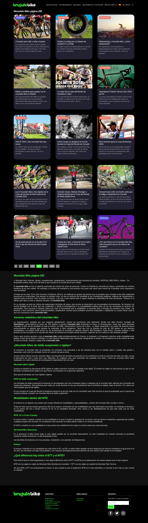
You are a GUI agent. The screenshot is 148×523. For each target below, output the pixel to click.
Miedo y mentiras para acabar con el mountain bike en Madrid (30, 93)
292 (38, 266)
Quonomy (79, 500)
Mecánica (77, 5)
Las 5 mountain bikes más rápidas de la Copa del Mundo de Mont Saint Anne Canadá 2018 (31, 194)
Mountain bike (52, 5)
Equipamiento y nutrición (92, 5)
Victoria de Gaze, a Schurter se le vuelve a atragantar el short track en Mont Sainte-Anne (73, 244)
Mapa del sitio (49, 498)
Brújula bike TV (111, 5)
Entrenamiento (65, 5)
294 (51, 266)
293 (44, 266)
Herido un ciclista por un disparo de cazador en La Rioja (71, 42)
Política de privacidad (52, 505)
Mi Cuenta (126, 5)
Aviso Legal (49, 500)
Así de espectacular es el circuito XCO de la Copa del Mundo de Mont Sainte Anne (31, 244)
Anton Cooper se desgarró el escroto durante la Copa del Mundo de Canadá (73, 143)
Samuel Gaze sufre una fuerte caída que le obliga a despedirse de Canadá (115, 193)
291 (32, 266)
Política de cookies (51, 503)
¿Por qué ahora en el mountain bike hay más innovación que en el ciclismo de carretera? (115, 244)
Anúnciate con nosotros (52, 502)
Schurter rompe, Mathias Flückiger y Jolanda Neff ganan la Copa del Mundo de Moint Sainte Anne (73, 194)
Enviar (111, 506)
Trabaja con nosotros (52, 508)
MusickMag (80, 498)
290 (25, 266)
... (20, 266)
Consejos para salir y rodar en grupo (30, 41)
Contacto (48, 507)
